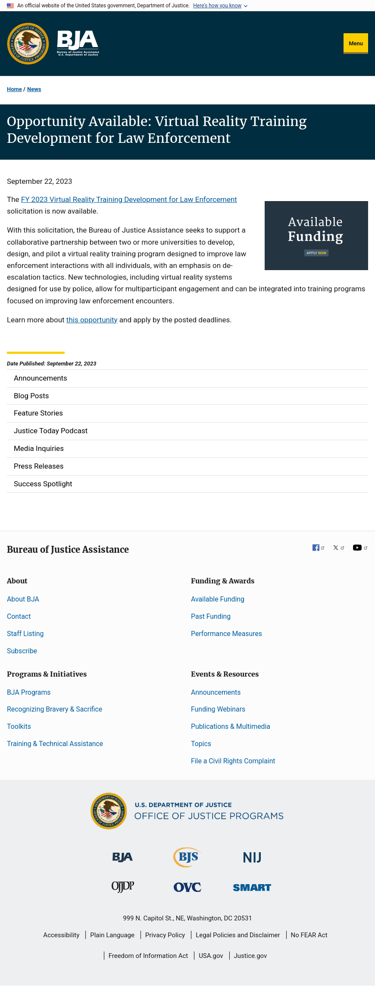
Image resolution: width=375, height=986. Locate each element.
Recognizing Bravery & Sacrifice (54, 709)
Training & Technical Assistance (55, 744)
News (34, 89)
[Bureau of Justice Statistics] (187, 864)
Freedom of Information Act (148, 956)
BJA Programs (29, 692)
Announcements (216, 692)
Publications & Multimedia (230, 726)
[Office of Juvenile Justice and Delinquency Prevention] (123, 889)
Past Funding (211, 616)
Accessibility (61, 935)
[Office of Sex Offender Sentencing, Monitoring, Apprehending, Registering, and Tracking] (252, 885)
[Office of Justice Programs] (28, 43)
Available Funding (217, 599)
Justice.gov (250, 956)
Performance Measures (226, 634)
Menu (356, 43)
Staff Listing (25, 634)
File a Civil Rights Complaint (233, 761)
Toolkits (19, 726)
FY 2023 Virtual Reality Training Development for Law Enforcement (129, 199)
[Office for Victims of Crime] (187, 887)
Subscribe (22, 651)
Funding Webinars (218, 709)
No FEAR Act (309, 935)
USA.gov (211, 956)
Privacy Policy (165, 935)
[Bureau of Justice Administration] (122, 853)
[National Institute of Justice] (252, 854)
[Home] (77, 43)
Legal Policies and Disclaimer (238, 935)
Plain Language (112, 935)
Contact (19, 616)
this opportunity (92, 319)
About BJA (23, 599)
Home (14, 89)
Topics (201, 744)
